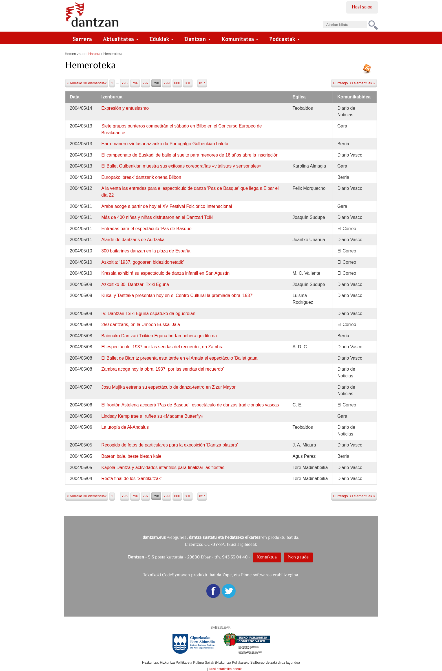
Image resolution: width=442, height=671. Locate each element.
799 (167, 83)
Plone (246, 574)
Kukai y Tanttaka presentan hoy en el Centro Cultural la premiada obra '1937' (177, 295)
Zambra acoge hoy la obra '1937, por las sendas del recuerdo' (162, 369)
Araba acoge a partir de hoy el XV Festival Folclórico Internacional (166, 206)
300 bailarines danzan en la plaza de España (145, 250)
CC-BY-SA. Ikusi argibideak (230, 544)
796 (135, 83)
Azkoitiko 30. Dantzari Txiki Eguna (135, 284)
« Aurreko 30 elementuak (87, 83)
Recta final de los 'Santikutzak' (131, 478)
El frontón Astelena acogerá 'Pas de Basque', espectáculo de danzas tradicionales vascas (190, 404)
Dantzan (197, 39)
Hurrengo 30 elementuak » (354, 83)
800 (177, 83)
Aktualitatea (120, 39)
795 (124, 83)
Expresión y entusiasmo (125, 108)
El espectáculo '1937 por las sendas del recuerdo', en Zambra (162, 346)
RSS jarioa (368, 71)
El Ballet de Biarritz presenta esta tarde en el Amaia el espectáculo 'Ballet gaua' (179, 358)
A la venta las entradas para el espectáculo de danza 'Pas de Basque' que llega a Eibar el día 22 (190, 191)
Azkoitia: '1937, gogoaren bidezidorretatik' (142, 262)
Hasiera (94, 54)
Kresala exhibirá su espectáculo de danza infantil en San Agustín (165, 273)
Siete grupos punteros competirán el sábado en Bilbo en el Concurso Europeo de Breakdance (181, 129)
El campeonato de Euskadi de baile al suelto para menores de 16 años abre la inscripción (189, 155)
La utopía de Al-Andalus (125, 427)
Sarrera (82, 39)
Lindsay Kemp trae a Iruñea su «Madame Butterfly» (152, 416)
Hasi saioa (362, 7)
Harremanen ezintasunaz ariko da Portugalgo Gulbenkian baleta (164, 143)
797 (146, 83)
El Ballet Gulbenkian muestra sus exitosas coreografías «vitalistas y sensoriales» (181, 166)
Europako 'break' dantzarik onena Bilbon (141, 177)
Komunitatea (240, 39)
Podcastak (284, 39)
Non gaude (298, 557)
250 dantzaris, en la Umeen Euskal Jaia (140, 324)
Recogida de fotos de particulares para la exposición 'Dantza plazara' (169, 445)
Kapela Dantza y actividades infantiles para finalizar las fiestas (162, 467)
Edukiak (161, 39)
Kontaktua (267, 557)
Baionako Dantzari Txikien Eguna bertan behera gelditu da (159, 335)
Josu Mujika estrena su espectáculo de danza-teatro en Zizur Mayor (168, 387)
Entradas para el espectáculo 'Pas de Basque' (146, 228)
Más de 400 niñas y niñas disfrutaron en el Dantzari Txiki (157, 217)
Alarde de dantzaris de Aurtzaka (132, 239)
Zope (227, 574)
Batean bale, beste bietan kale (131, 456)
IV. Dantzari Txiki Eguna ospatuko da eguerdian (148, 313)
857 (202, 83)
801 (188, 83)
